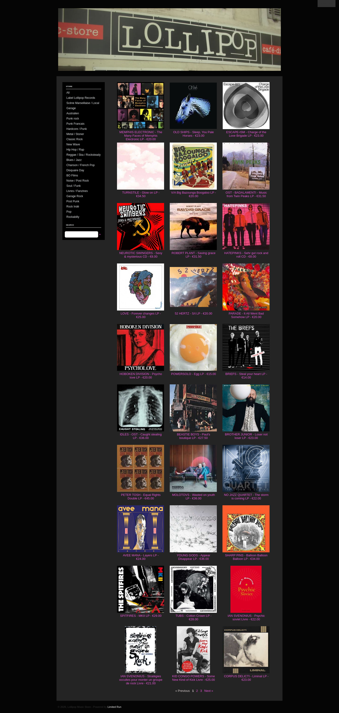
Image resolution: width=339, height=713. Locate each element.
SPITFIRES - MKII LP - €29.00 (140, 615)
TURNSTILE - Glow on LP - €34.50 (141, 194)
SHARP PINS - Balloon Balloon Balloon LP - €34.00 (246, 557)
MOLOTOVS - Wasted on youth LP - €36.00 (193, 496)
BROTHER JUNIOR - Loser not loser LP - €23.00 (246, 436)
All (67, 92)
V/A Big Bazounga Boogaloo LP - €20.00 (193, 194)
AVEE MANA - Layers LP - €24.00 (141, 557)
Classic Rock (74, 139)
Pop (68, 211)
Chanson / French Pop (80, 165)
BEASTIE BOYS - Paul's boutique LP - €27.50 (193, 436)
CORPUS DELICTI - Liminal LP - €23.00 (246, 677)
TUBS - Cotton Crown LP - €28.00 (194, 617)
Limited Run (114, 706)
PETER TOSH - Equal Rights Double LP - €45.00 (141, 496)
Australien (72, 113)
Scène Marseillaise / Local (82, 103)
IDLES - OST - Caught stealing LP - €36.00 (141, 436)
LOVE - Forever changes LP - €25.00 (141, 315)
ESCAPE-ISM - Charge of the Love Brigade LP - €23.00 (246, 133)
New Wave (73, 144)
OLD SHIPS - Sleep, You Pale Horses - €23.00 (193, 133)
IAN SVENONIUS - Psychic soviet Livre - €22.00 (246, 617)
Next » (208, 691)
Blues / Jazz (74, 160)
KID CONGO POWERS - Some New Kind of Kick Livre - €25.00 (193, 677)
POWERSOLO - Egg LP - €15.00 (193, 374)
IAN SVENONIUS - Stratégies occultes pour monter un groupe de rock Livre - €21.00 (140, 679)
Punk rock (72, 118)
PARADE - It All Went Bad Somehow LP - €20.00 (246, 315)
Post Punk (72, 201)
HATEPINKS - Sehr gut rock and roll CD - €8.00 (246, 254)
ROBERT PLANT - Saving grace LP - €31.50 (193, 254)
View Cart (326, 3)
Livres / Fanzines (77, 191)
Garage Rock (74, 196)
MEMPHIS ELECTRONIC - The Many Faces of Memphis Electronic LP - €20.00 (140, 135)
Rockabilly (72, 217)
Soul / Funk (73, 185)
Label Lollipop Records (80, 98)
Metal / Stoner (75, 134)
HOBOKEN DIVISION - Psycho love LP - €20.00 (141, 375)
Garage (71, 108)
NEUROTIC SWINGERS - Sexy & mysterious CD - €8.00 (140, 254)
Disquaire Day (75, 170)
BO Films (72, 175)
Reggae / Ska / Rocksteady (83, 154)
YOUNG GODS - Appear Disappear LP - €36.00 (193, 557)
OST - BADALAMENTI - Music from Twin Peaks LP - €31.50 (246, 194)
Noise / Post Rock (77, 180)
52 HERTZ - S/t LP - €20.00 (193, 313)
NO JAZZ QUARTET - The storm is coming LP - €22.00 (246, 496)
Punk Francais (75, 123)
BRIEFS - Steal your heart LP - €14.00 (246, 375)
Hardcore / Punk (76, 129)
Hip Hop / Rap (75, 149)
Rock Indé (72, 206)
